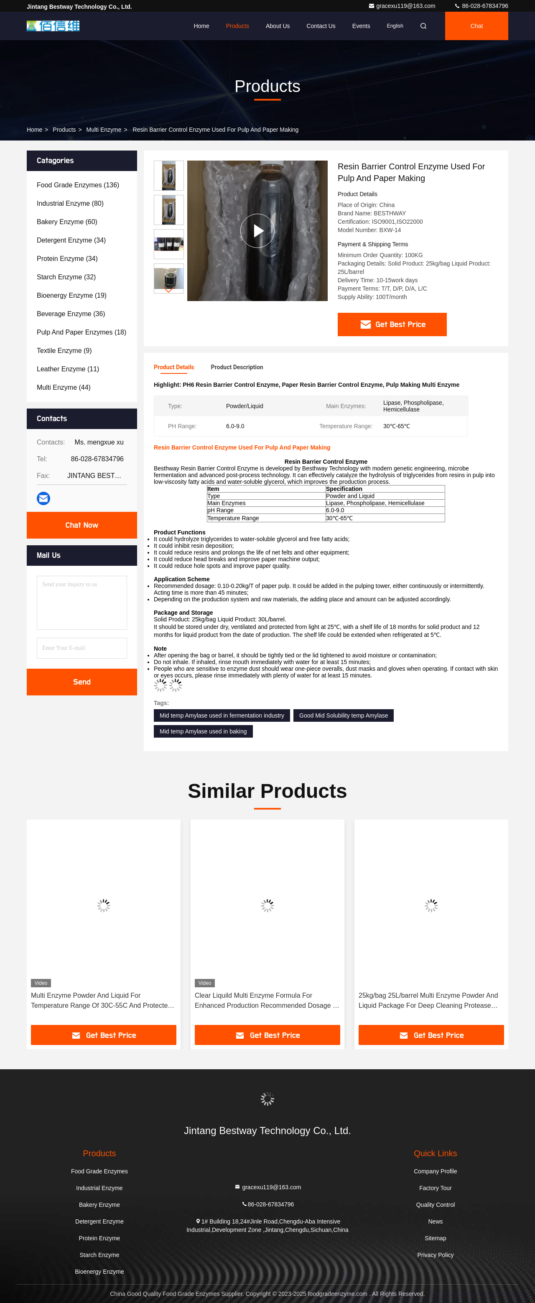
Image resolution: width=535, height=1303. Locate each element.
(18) (81, 332)
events (361, 26)
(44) (64, 387)
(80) (70, 203)
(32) (66, 277)
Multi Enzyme (104, 129)
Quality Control (435, 1204)
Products (237, 26)
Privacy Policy (435, 1255)
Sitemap (435, 1238)
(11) (68, 369)
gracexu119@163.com (402, 6)
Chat (477, 26)
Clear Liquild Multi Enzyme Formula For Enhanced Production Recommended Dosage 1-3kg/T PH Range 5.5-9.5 (267, 1001)
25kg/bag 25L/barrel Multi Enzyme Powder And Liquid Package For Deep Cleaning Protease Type (428, 1001)
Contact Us (321, 26)
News (435, 1221)
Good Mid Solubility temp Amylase (343, 715)
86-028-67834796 (481, 6)
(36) (71, 313)
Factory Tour (435, 1188)
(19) (72, 295)
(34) (71, 240)
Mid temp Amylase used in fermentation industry (222, 715)
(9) (64, 350)
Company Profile (435, 1171)
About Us (278, 26)
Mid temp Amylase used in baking (203, 731)
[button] (169, 290)
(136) (78, 185)
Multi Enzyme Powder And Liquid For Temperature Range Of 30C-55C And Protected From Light (101, 1001)
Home (201, 26)
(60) (67, 221)
